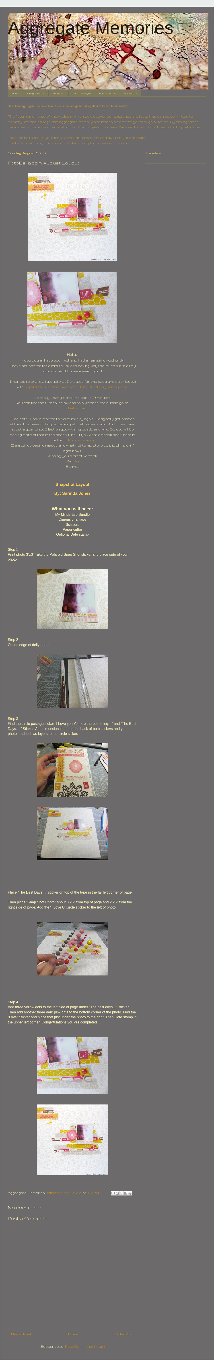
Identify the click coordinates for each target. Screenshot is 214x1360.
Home (15, 93)
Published (58, 93)
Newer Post (21, 1334)
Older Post (124, 1334)
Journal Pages (82, 93)
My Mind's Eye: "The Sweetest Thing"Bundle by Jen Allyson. (76, 387)
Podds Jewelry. (81, 440)
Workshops (130, 93)
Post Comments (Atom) (85, 1346)
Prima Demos (107, 93)
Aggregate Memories (90, 28)
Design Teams (35, 93)
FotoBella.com (72, 408)
